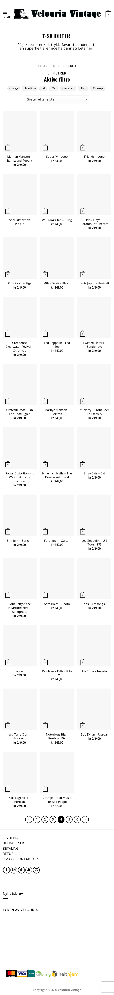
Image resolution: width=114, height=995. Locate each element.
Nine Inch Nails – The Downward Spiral (57, 475)
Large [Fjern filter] (14, 88)
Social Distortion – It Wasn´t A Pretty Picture (19, 477)
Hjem (41, 66)
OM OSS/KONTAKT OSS (21, 859)
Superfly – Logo (57, 157)
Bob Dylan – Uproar (94, 734)
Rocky (19, 671)
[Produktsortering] (57, 99)
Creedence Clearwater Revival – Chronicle (19, 347)
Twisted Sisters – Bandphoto (94, 345)
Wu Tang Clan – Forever (19, 736)
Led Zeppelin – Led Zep (57, 345)
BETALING (11, 848)
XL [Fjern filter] (44, 88)
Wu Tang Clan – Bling (57, 220)
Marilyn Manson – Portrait (56, 412)
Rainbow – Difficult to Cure (57, 673)
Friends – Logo (94, 157)
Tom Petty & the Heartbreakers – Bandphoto (19, 608)
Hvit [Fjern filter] (83, 88)
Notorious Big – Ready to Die (57, 736)
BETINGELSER (13, 843)
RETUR (8, 853)
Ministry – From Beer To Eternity (94, 412)
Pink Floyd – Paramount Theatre (94, 222)
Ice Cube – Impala (94, 671)
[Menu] (6, 14)
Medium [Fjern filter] (30, 88)
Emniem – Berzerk (19, 541)
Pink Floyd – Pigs (19, 283)
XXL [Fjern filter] (54, 88)
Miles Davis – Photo (57, 283)
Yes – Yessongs (94, 604)
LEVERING (10, 837)
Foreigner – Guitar (57, 541)
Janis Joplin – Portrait (94, 283)
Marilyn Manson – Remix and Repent (19, 158)
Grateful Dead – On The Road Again (19, 412)
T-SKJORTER (56, 66)
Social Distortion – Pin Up (19, 222)
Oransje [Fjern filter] (98, 88)
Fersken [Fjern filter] (69, 88)
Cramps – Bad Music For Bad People (57, 800)
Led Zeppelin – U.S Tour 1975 (94, 542)
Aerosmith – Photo (57, 604)
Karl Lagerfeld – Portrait (20, 800)
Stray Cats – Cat (94, 473)
